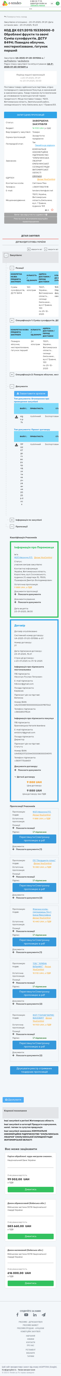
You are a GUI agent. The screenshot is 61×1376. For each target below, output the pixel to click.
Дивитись (30, 1189)
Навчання (30, 1336)
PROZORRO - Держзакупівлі (30, 1322)
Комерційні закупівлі (30, 1331)
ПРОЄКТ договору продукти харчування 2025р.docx (21, 474)
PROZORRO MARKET (30, 1325)
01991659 (37, 176)
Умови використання (26, 1370)
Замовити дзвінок (36, 5)
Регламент (30, 1350)
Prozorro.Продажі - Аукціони (30, 1328)
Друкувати (13, 1099)
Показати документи (27, 594)
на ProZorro (10, 61)
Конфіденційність (9, 1370)
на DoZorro (23, 61)
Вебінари (30, 1353)
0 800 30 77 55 (35, 1)
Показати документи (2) (27, 898)
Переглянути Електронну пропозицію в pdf (34, 839)
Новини (30, 1339)
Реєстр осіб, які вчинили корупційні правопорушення (31, 220)
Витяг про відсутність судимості (30, 215)
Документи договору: (26, 766)
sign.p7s (21, 419)
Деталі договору (24, 776)
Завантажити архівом (31, 393)
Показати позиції (23, 828)
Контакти (30, 1342)
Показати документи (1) (27, 849)
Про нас (30, 1345)
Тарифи (30, 1356)
